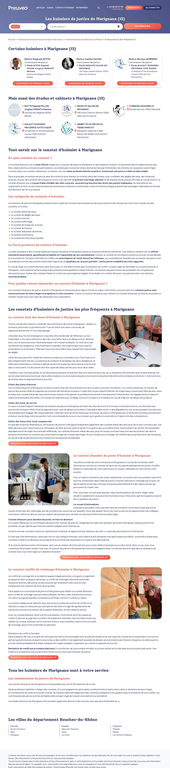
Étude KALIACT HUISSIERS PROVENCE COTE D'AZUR (143, 67)
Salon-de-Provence (70, 729)
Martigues (14, 735)
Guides (50, 8)
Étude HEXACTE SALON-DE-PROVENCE (92, 67)
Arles (12, 732)
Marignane (117, 726)
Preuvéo (12, 39)
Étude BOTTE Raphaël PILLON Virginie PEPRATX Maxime (39, 68)
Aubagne (65, 726)
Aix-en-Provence (17, 729)
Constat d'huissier (64, 8)
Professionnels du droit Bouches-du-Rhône (83, 39)
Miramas (116, 729)
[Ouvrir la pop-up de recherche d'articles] (99, 8)
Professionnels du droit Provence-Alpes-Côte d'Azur (40, 39)
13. (119, 701)
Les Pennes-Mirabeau (122, 735)
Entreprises (82, 8)
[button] (27, 26)
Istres (63, 732)
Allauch (116, 732)
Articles (40, 8)
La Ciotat (65, 735)
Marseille (14, 726)
